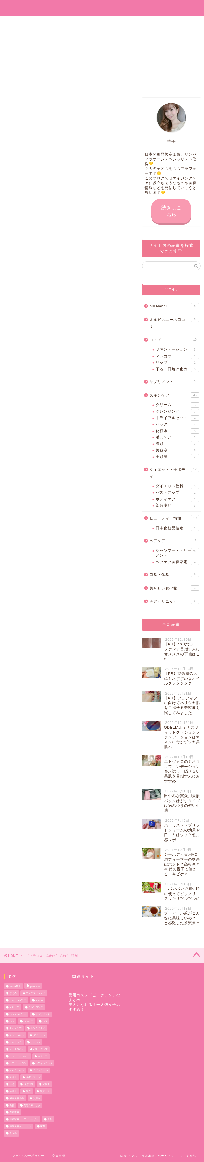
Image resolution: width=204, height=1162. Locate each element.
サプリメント (174, 381)
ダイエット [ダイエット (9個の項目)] (39, 1035)
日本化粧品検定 (177, 528)
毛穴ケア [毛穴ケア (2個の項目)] (45, 1091)
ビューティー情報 (174, 518)
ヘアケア (174, 540)
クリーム (177, 405)
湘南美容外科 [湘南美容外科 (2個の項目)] (17, 1098)
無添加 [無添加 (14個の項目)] (36, 1098)
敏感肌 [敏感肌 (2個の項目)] (13, 1091)
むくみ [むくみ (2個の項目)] (13, 993)
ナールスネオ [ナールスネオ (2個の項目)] (17, 1049)
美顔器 (177, 457)
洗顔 (177, 444)
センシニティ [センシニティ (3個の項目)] (38, 1028)
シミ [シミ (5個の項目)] (12, 1021)
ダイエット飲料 (177, 486)
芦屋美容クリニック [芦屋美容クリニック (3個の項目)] (20, 1126)
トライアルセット (177, 418)
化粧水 (177, 431)
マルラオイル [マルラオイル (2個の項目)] (17, 1070)
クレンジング (177, 411)
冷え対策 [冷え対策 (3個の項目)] (28, 1084)
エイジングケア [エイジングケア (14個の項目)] (18, 1000)
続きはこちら (171, 211)
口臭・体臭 (174, 574)
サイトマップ (166, 22)
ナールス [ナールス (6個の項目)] (35, 1042)
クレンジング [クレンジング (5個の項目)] (35, 1007)
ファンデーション (177, 349)
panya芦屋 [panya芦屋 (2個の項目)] (15, 986)
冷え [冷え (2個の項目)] (12, 1084)
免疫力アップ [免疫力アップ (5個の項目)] (33, 1077)
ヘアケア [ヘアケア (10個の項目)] (43, 1056)
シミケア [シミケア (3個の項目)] (28, 1021)
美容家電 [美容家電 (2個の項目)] (14, 1112)
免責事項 (58, 1155)
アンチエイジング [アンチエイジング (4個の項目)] (35, 993)
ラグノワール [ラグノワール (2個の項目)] (40, 1070)
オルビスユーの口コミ (174, 323)
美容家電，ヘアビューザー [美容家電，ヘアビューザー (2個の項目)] (24, 1119)
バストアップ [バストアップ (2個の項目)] (40, 1049)
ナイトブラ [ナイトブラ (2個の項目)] (16, 1042)
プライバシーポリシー (28, 1155)
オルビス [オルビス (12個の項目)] (14, 1007)
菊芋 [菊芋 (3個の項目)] (42, 1126)
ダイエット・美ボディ (174, 473)
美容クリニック (174, 601)
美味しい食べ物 (174, 588)
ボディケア (177, 499)
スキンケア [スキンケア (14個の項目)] (16, 1028)
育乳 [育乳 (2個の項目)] (50, 1119)
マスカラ (177, 356)
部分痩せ (177, 505)
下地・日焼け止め (177, 369)
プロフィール (102, 22)
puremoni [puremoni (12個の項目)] (35, 986)
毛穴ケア (177, 437)
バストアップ (177, 493)
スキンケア (174, 395)
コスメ (174, 339)
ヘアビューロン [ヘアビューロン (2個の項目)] (18, 1063)
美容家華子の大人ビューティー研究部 (102, 7)
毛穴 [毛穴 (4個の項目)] (28, 1091)
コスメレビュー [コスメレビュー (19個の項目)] (18, 1014)
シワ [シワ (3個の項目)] (44, 1021)
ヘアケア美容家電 (177, 562)
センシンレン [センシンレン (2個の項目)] (17, 1035)
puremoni (174, 305)
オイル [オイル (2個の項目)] (39, 1000)
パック (177, 424)
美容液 (177, 450)
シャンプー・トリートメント (177, 552)
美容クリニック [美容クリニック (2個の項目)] (32, 1105)
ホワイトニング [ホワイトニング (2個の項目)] (44, 1063)
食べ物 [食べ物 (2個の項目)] (13, 1133)
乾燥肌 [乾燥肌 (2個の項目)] (13, 1077)
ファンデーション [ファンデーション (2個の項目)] (19, 1056)
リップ (177, 362)
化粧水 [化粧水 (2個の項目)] (46, 1084)
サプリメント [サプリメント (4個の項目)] (43, 1014)
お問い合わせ (38, 22)
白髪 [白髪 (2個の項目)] (12, 1105)
